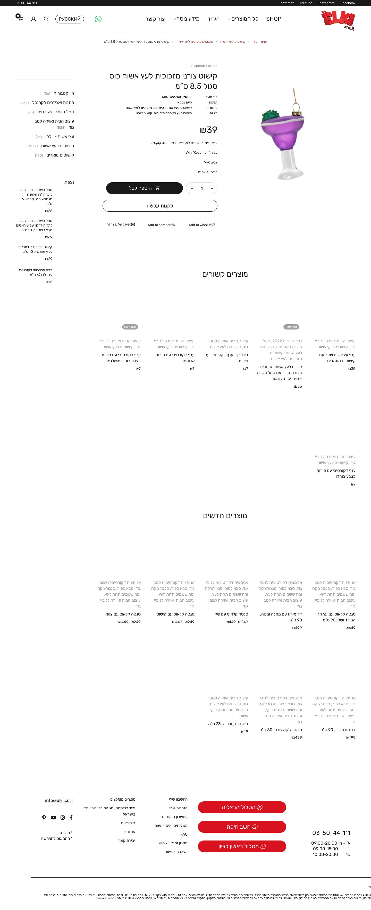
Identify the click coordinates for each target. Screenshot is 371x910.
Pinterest (287, 3)
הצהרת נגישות (176, 852)
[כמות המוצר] (202, 188)
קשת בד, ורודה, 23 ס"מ (228, 723)
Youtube (306, 3)
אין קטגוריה (64, 93)
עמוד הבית (259, 42)
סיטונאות (128, 823)
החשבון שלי (178, 799)
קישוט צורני (144, 113)
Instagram (326, 3)
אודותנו (129, 831)
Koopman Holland (203, 66)
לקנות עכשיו (160, 206)
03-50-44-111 (26, 3)
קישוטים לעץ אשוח (232, 42)
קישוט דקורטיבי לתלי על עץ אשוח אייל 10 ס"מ (35, 249)
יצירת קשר (126, 840)
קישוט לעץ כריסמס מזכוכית (173, 113)
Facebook (348, 3)
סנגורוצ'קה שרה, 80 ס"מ (280, 729)
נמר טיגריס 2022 (287, 341)
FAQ (184, 834)
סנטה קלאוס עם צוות (123, 614)
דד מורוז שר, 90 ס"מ (338, 729)
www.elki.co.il (106, 898)
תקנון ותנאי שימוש (173, 843)
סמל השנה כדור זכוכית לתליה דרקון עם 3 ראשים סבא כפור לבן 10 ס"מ (34, 225)
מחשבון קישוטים (175, 816)
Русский (70, 19)
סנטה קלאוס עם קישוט (175, 614)
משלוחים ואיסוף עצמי (171, 825)
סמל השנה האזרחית (55, 111)
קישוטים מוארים (60, 155)
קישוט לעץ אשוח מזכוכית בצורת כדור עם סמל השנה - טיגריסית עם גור (279, 372)
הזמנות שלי (178, 808)
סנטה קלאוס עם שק (231, 614)
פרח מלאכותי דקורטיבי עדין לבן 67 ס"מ (35, 272)
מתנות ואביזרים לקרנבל (53, 102)
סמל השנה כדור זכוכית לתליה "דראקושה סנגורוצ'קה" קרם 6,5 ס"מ (35, 197)
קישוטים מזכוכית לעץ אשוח (194, 42)
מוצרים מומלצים (122, 799)
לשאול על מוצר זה (119, 224)
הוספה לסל (144, 188)
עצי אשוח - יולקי (59, 136)
